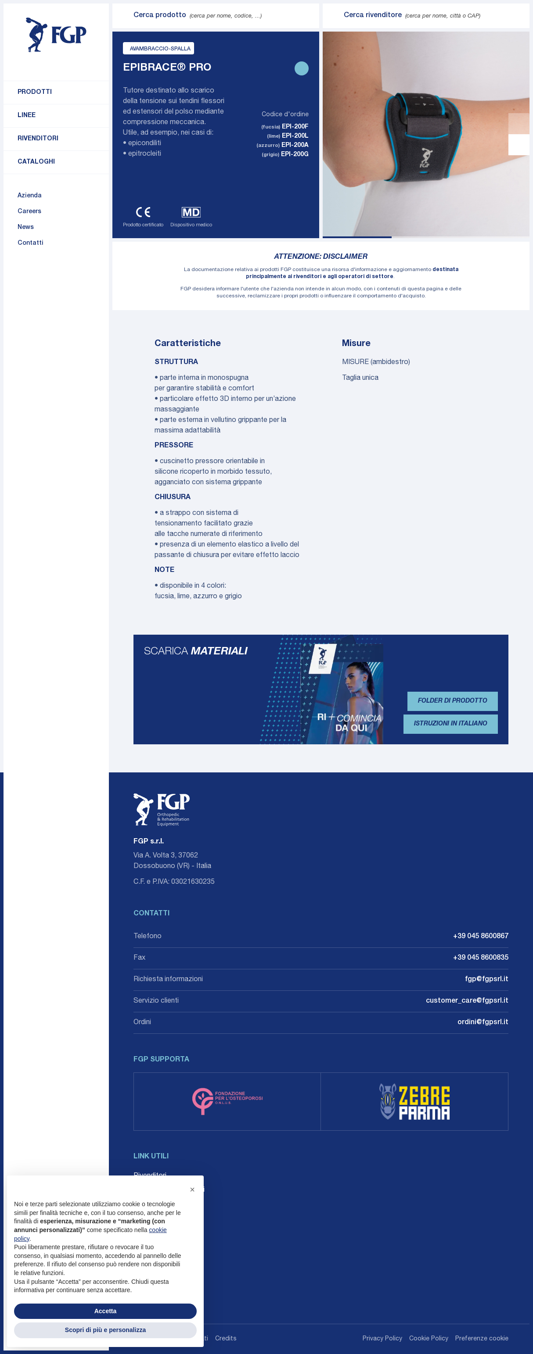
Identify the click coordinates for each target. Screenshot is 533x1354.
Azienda (30, 196)
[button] (192, 1190)
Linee (27, 116)
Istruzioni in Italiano (450, 724)
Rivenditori (38, 139)
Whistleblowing (156, 1218)
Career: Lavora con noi (169, 1190)
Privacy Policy (382, 1339)
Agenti (143, 1204)
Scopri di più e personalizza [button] (105, 1329)
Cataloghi (36, 162)
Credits (226, 1339)
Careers (29, 212)
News (26, 228)
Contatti (30, 243)
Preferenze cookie (481, 1339)
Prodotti (35, 92)
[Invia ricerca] (122, 16)
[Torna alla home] (56, 35)
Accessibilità (153, 1232)
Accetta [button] (105, 1311)
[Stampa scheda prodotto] (302, 68)
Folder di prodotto (452, 701)
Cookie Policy (428, 1339)
